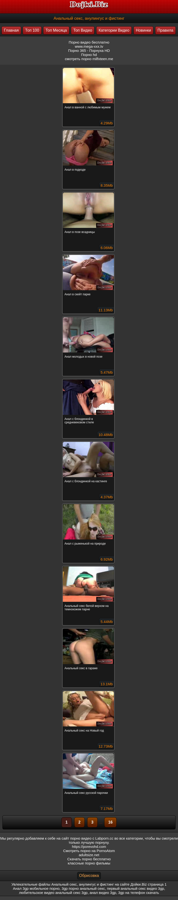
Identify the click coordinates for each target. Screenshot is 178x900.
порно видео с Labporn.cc (91, 838)
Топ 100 (32, 30)
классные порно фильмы (89, 863)
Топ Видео (82, 30)
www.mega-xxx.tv (89, 46)
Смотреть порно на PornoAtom (89, 851)
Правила (165, 30)
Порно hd (89, 55)
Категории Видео (114, 30)
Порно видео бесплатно (89, 42)
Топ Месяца (56, 30)
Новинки (143, 30)
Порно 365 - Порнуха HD (89, 50)
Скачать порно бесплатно (89, 859)
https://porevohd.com (89, 846)
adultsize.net (89, 855)
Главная (11, 30)
